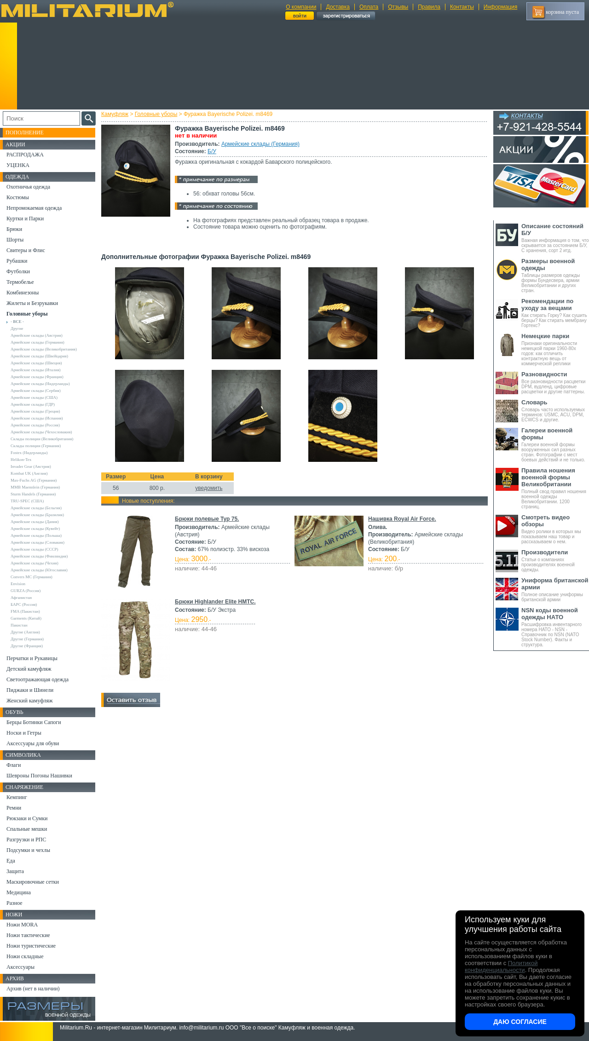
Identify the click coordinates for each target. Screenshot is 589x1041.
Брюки (14, 229)
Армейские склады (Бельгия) (36, 508)
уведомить (208, 488)
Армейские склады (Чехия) (34, 563)
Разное (14, 903)
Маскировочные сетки (32, 882)
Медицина (18, 892)
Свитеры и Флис (25, 250)
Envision (18, 583)
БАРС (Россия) (24, 604)
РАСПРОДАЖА (25, 154)
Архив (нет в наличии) (33, 988)
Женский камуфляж (29, 700)
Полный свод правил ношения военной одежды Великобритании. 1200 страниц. (555, 488)
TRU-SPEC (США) (27, 501)
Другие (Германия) (27, 639)
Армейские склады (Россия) (35, 425)
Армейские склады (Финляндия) (39, 556)
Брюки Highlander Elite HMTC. (215, 601)
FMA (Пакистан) (25, 611)
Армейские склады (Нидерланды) (40, 383)
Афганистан (21, 597)
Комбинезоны (22, 292)
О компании (301, 7)
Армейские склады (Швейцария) (39, 356)
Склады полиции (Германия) (36, 445)
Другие (17, 328)
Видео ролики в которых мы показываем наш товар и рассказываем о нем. (555, 529)
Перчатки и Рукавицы (32, 658)
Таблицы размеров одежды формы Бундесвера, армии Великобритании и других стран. (555, 275)
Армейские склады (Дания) (34, 521)
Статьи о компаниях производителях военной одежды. (555, 560)
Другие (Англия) (25, 632)
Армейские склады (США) (34, 397)
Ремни (13, 808)
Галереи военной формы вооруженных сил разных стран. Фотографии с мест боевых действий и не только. (555, 444)
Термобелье (20, 282)
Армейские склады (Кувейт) (35, 528)
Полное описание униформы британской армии (555, 589)
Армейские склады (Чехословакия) (41, 432)
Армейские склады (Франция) (37, 376)
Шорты (14, 239)
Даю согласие (520, 1021)
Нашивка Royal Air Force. (402, 519)
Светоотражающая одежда (37, 679)
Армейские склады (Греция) (35, 411)
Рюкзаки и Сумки (26, 818)
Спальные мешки (26, 829)
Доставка (338, 7)
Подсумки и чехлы (28, 850)
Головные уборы (156, 114)
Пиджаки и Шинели (29, 690)
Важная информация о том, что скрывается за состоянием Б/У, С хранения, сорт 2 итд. (555, 238)
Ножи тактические (28, 935)
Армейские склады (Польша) (36, 535)
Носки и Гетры (23, 733)
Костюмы (17, 197)
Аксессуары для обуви (32, 743)
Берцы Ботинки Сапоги (33, 722)
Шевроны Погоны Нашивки (39, 775)
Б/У (212, 151)
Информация (500, 7)
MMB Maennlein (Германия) (35, 487)
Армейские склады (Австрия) (37, 335)
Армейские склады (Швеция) (36, 363)
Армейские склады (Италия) (36, 370)
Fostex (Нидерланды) (29, 452)
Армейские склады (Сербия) (36, 390)
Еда (10, 860)
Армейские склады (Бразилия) (37, 514)
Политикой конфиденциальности (501, 966)
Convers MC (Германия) (31, 577)
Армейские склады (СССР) (34, 549)
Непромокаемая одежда (34, 208)
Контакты (462, 7)
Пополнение (25, 132)
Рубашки (16, 261)
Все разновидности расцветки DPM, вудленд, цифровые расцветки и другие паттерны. (555, 382)
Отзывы (398, 7)
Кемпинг (16, 797)
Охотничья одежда (28, 187)
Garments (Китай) (26, 618)
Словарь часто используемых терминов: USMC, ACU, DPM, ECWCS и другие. (555, 410)
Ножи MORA (22, 924)
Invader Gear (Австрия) (31, 466)
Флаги (13, 765)
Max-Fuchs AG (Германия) (34, 480)
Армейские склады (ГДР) (33, 404)
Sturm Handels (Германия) (33, 494)
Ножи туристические (31, 946)
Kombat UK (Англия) (29, 473)
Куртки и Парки (25, 218)
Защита (15, 871)
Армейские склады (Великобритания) (44, 349)
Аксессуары (20, 967)
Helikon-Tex (21, 459)
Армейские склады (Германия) (260, 144)
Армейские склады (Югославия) (39, 570)
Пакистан (19, 625)
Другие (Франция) (27, 646)
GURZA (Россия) (25, 590)
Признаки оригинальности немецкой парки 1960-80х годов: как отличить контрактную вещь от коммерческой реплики (555, 349)
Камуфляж (114, 114)
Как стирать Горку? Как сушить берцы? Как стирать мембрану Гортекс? (555, 313)
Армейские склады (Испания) (37, 418)
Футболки (18, 271)
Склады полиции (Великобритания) (42, 439)
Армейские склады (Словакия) (37, 542)
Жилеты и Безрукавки (32, 303)
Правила (429, 7)
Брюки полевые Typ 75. (207, 519)
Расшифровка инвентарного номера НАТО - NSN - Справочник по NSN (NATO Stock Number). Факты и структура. (555, 627)
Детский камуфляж (29, 669)
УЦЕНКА (17, 165)
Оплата (368, 7)
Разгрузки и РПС (26, 839)
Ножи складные (24, 956)
